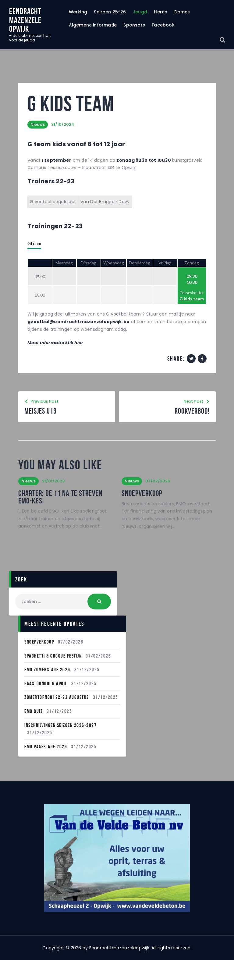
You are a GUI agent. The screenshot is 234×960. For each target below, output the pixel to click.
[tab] (34, 243)
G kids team (191, 298)
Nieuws (37, 124)
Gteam (34, 243)
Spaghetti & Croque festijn (53, 655)
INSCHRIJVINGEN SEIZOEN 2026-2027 (60, 725)
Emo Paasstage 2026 (45, 746)
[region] (117, 858)
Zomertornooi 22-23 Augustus (56, 697)
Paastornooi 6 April (45, 683)
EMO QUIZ (33, 711)
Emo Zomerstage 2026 (47, 669)
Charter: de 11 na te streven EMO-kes (60, 496)
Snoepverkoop (142, 493)
